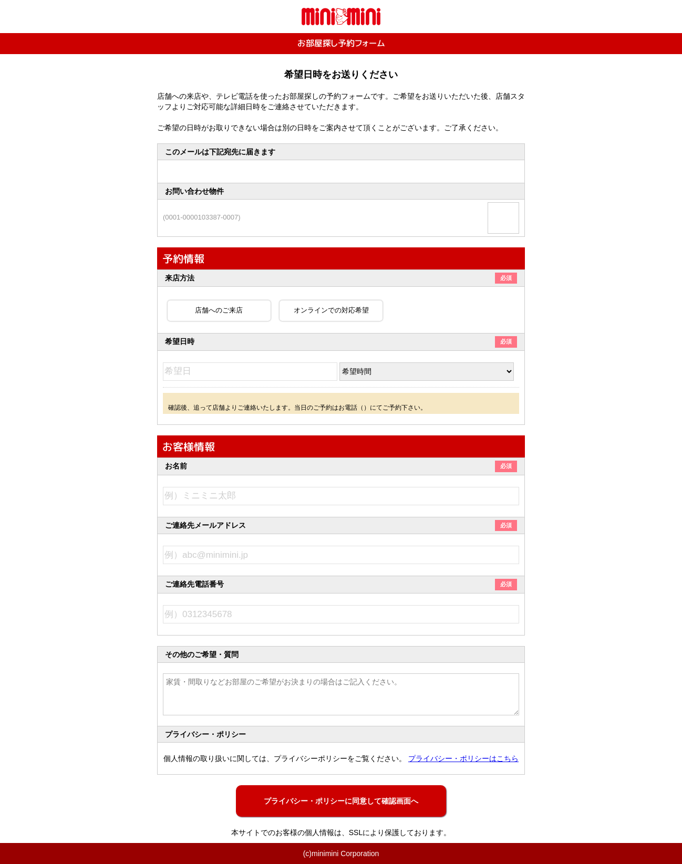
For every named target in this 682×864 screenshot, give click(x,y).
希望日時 (341, 341)
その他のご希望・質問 (202, 654)
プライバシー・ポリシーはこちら (463, 758)
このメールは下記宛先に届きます (220, 152)
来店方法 (341, 278)
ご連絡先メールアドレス (341, 525)
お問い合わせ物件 (194, 191)
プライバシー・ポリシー (205, 734)
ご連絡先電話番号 (341, 584)
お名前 (341, 466)
